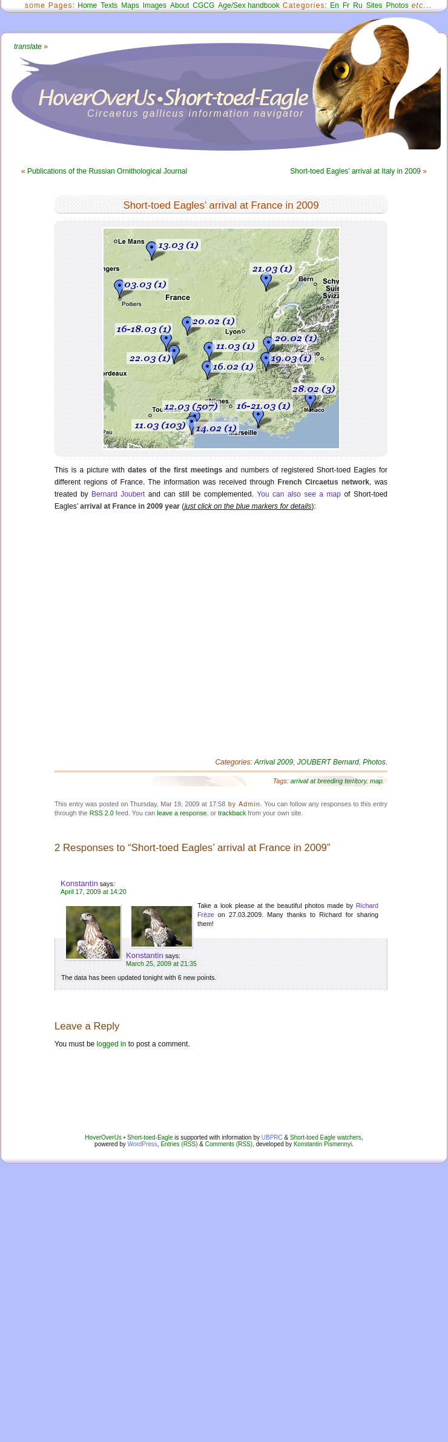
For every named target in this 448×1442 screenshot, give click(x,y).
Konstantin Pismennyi (323, 1144)
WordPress (142, 1144)
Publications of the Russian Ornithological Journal (107, 171)
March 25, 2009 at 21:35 (161, 963)
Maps (130, 5)
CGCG (203, 5)
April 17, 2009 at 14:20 (94, 891)
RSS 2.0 (102, 813)
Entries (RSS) (178, 1144)
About (179, 5)
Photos (397, 5)
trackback (232, 813)
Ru (357, 5)
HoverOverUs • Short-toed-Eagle (129, 1137)
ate (28, 46)
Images (154, 5)
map (376, 781)
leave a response (181, 813)
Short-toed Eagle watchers (325, 1137)
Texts (108, 5)
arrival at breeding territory (328, 781)
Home (87, 5)
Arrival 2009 (273, 762)
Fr (346, 5)
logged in (112, 1044)
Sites (374, 5)
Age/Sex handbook (248, 5)
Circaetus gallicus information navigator (196, 113)
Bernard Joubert (118, 494)
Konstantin (79, 883)
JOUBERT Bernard (328, 762)
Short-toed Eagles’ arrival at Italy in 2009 (355, 171)
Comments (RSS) (228, 1144)
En (334, 5)
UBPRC (272, 1137)
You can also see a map (299, 494)
